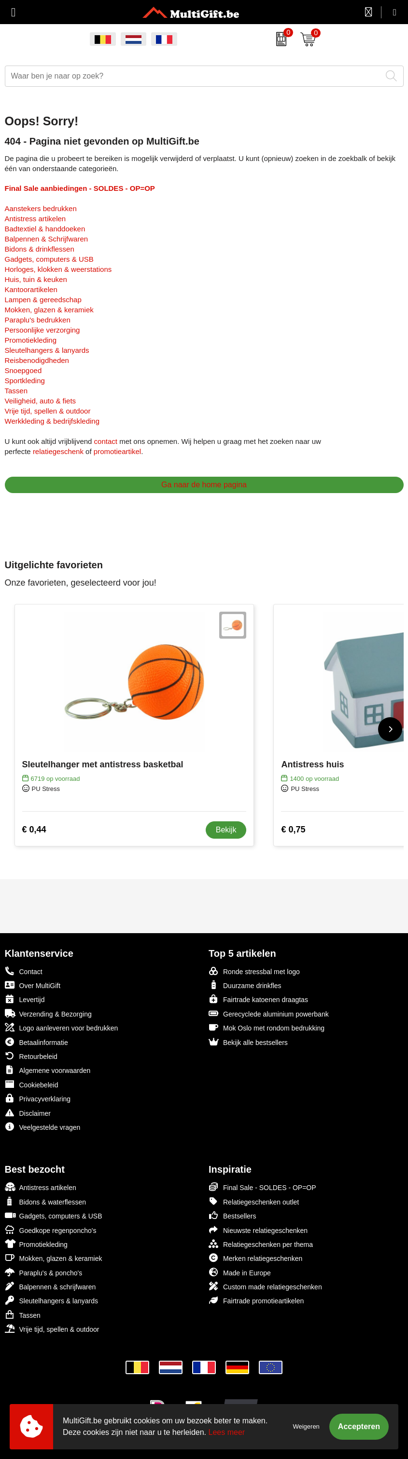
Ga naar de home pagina (204, 485)
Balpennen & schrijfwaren (50, 1286)
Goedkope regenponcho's (51, 1229)
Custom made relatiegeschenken (265, 1286)
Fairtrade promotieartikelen (256, 1300)
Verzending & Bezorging (48, 1013)
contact (105, 441)
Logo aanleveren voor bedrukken (61, 1027)
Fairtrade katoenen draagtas (258, 999)
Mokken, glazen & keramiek (49, 310)
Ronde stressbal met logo (254, 971)
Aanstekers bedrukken (41, 208)
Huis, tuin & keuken (36, 279)
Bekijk (226, 830)
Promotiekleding (31, 340)
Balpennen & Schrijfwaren (46, 239)
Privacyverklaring (38, 1098)
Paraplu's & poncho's (44, 1272)
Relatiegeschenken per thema (261, 1243)
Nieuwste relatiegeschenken (258, 1229)
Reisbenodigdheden (37, 360)
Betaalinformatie (36, 1041)
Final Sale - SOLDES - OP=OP (262, 1186)
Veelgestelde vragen (43, 1126)
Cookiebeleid (31, 1084)
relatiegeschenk (58, 451)
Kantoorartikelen (31, 289)
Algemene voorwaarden (48, 1069)
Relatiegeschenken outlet (254, 1201)
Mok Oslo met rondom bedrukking (266, 1027)
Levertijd (25, 999)
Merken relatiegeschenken (255, 1257)
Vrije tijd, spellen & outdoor (48, 411)
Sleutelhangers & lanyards (47, 350)
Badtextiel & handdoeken (45, 229)
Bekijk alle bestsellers (248, 1041)
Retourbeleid (31, 1055)
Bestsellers (232, 1215)
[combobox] (193, 76)
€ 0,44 (34, 829)
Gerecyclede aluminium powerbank (269, 1013)
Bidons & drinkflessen (39, 249)
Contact (23, 971)
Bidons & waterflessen (45, 1201)
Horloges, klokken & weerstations (58, 269)
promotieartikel (117, 451)
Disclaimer (28, 1112)
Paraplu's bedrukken (37, 320)
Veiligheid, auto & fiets (40, 401)
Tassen (16, 391)
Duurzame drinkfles (245, 985)
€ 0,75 (293, 829)
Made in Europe (240, 1272)
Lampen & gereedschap (43, 299)
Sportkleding (25, 380)
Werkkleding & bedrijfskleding (52, 421)
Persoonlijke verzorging (42, 330)
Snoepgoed (23, 370)
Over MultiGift (33, 985)
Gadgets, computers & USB (49, 259)
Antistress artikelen (35, 218)
